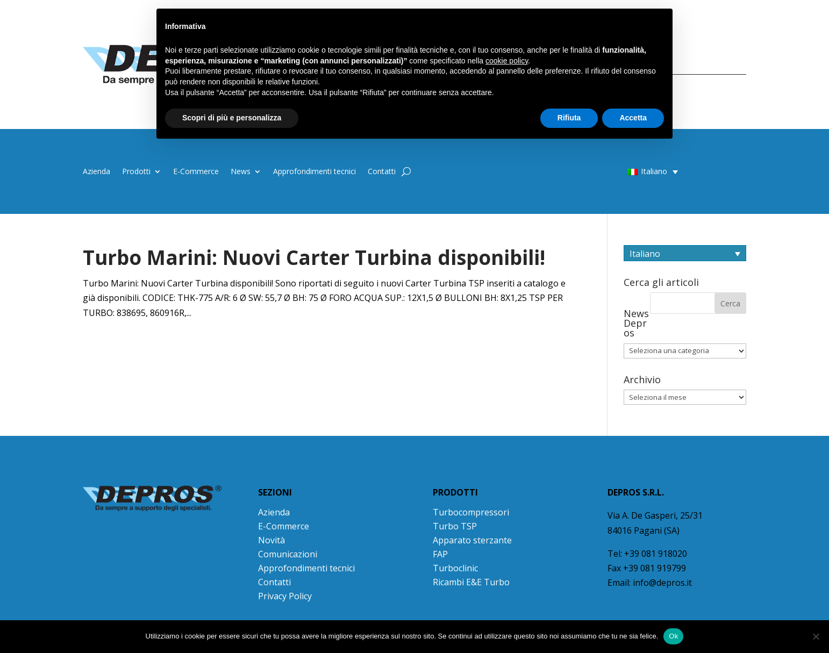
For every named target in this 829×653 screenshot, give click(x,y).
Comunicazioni (287, 554)
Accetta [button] (633, 117)
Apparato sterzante (472, 540)
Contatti (382, 172)
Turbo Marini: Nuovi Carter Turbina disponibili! (314, 257)
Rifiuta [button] (569, 117)
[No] (815, 636)
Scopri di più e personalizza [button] (231, 117)
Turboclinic (455, 568)
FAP (440, 554)
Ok (673, 636)
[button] (631, 171)
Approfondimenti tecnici (314, 172)
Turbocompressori (471, 512)
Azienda (96, 172)
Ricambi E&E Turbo (471, 582)
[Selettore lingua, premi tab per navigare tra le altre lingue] (685, 253)
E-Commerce (196, 172)
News (241, 172)
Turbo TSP (455, 526)
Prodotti (136, 172)
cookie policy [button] (506, 60)
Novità (271, 540)
